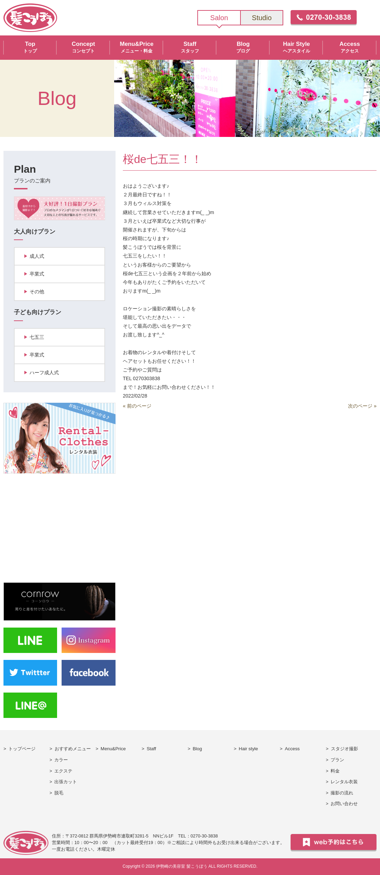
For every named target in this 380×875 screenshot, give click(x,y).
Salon (219, 18)
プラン (337, 760)
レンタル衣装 (344, 781)
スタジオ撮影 (344, 748)
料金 (335, 771)
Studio (262, 18)
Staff (151, 748)
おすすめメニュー (73, 748)
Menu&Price (113, 748)
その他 (37, 291)
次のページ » (362, 406)
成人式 (37, 256)
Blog (197, 748)
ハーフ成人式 (44, 372)
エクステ (63, 771)
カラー (61, 760)
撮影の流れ (342, 793)
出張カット (65, 781)
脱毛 (58, 793)
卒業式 (37, 274)
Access (292, 748)
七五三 (37, 337)
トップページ (21, 748)
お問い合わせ (344, 803)
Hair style (248, 748)
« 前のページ (137, 406)
